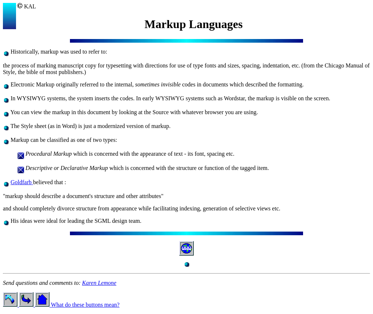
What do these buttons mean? (85, 305)
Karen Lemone (99, 283)
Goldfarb (22, 182)
